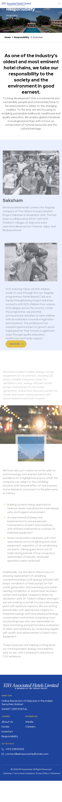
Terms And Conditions (23, 773)
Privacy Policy (42, 773)
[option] (31, 20)
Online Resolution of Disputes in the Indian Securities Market (27, 702)
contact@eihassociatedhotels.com (25, 754)
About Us (7, 721)
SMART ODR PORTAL (15, 709)
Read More (14, 344)
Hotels (5, 726)
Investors (7, 731)
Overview (38, 37)
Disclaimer (55, 773)
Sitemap (7, 773)
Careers (30, 726)
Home (8, 37)
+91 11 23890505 (13, 749)
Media (29, 721)
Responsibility (21, 37)
